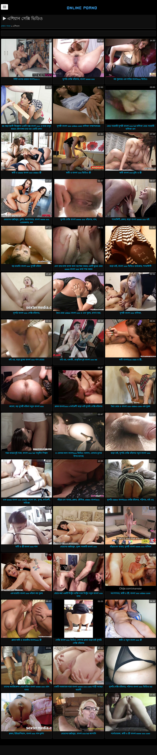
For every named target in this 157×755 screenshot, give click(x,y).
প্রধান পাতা (6, 26)
